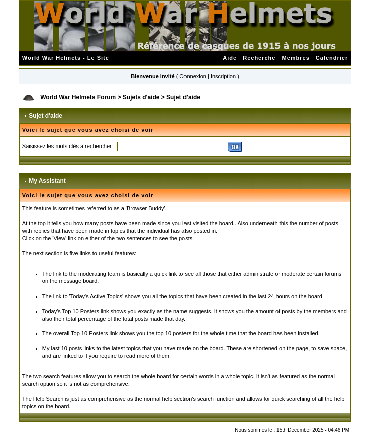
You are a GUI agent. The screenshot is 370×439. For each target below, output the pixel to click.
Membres (295, 58)
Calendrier (332, 58)
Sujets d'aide (141, 97)
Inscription (223, 76)
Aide (230, 58)
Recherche (259, 58)
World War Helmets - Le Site (65, 58)
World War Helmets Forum (78, 97)
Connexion (192, 76)
